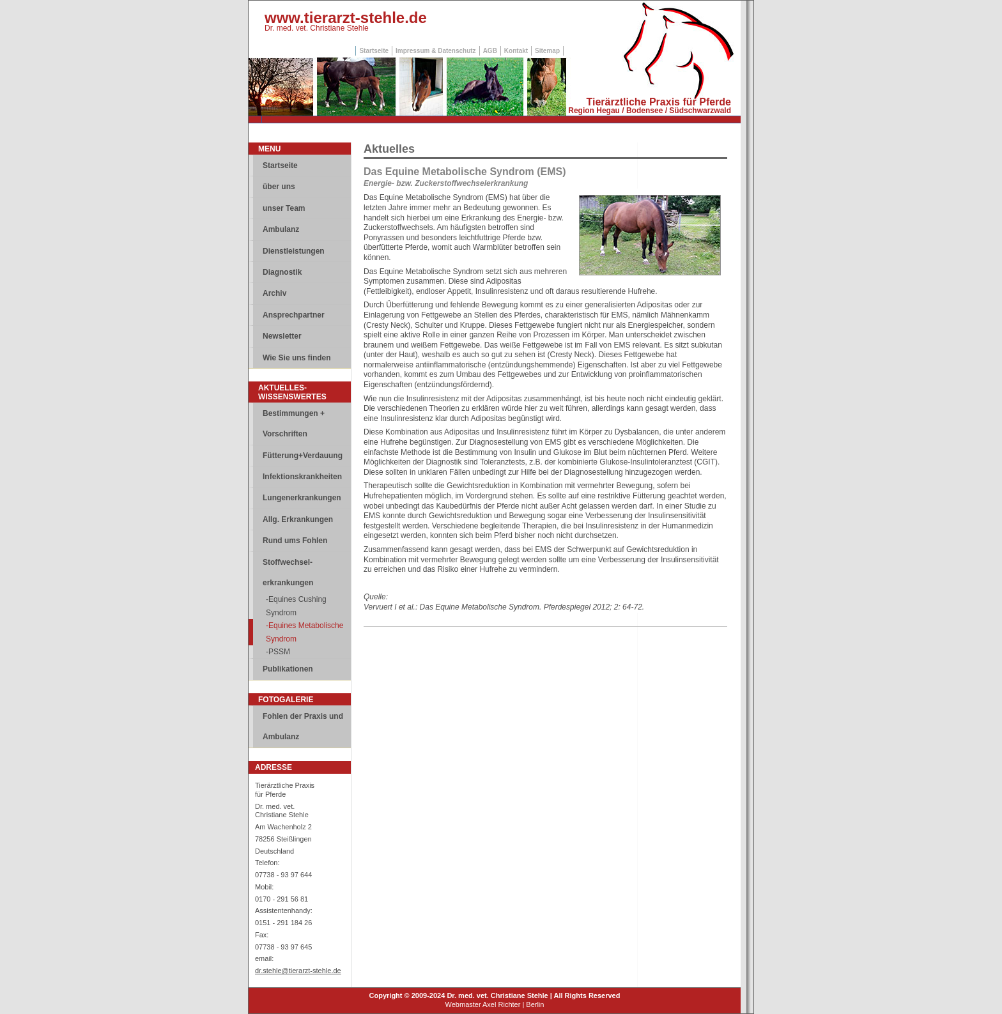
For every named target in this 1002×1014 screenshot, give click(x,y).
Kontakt (516, 50)
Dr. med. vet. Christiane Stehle (317, 28)
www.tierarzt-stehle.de (346, 17)
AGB (490, 50)
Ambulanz (281, 229)
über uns (279, 186)
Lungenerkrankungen (302, 497)
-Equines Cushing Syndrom (296, 606)
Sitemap (547, 50)
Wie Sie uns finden (297, 357)
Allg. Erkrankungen (298, 519)
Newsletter (282, 336)
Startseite (374, 50)
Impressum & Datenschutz (436, 50)
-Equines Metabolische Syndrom (304, 632)
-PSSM (278, 651)
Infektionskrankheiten (302, 476)
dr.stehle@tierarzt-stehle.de (298, 970)
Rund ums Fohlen (295, 540)
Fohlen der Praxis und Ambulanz (303, 726)
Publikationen (288, 668)
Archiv (274, 293)
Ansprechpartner (294, 315)
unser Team (284, 208)
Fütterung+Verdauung (303, 455)
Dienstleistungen (294, 251)
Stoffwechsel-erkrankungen (288, 572)
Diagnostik (282, 272)
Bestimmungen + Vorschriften (294, 423)
